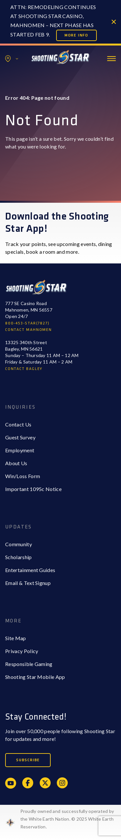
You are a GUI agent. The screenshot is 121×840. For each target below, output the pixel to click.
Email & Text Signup (28, 583)
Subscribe (28, 760)
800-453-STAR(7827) (27, 323)
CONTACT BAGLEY (24, 368)
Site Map (15, 638)
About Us (16, 463)
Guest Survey (20, 437)
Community (18, 544)
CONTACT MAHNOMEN (28, 329)
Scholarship (18, 557)
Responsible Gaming (29, 664)
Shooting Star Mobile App (35, 677)
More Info (76, 35)
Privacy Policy (21, 651)
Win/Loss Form (22, 476)
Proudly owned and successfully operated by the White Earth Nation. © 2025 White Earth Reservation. (67, 818)
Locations (11, 58)
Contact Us (18, 424)
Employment (19, 450)
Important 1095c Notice (33, 489)
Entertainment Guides (30, 570)
